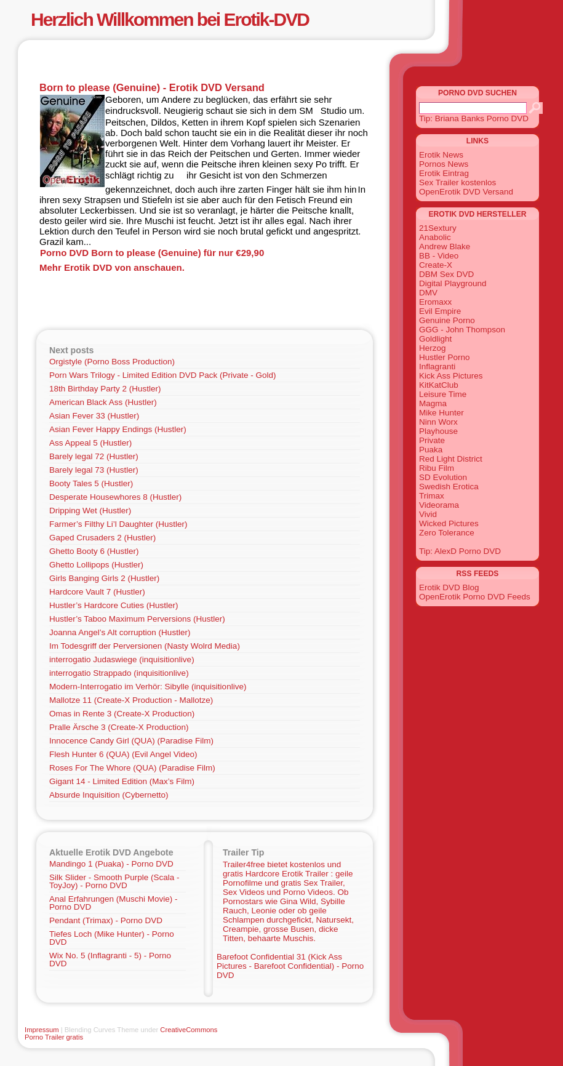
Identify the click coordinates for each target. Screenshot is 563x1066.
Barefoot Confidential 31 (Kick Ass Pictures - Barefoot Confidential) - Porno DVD (290, 966)
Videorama (439, 505)
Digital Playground (453, 283)
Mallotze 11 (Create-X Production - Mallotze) (131, 700)
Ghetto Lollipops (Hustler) (96, 564)
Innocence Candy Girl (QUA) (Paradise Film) (131, 740)
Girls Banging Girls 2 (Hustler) (104, 578)
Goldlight (435, 338)
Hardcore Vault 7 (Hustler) (97, 591)
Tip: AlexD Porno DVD (460, 551)
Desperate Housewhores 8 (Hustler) (115, 497)
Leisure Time (442, 394)
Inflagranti (437, 366)
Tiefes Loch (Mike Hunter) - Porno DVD (111, 938)
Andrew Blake (444, 246)
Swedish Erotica (449, 486)
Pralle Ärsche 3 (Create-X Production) (119, 727)
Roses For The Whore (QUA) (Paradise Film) (132, 767)
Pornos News (443, 164)
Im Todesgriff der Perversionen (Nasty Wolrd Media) (144, 646)
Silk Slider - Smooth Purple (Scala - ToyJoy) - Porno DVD (114, 881)
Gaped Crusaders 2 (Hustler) (102, 537)
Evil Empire (440, 311)
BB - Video (438, 255)
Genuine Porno (447, 320)
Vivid (428, 514)
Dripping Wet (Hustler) (90, 510)
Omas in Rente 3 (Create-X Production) (121, 713)
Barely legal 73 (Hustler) (93, 470)
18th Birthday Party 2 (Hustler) (105, 388)
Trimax (431, 495)
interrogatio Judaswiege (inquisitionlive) (121, 659)
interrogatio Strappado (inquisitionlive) (119, 673)
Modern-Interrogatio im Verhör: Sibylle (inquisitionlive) (147, 686)
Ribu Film (436, 468)
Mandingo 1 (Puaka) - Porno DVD (111, 863)
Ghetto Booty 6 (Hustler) (94, 551)
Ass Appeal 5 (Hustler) (90, 442)
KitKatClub (438, 385)
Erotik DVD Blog (449, 587)
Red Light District (450, 458)
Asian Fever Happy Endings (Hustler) (117, 429)
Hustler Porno (444, 357)
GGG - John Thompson (462, 329)
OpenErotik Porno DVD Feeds (474, 596)
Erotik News (441, 154)
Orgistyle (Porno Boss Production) (112, 361)
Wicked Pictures (449, 523)
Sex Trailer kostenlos (457, 182)
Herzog (432, 348)
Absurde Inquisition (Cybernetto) (109, 795)
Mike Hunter (441, 412)
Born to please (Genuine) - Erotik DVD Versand (152, 87)
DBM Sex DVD (446, 274)
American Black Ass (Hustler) (103, 402)
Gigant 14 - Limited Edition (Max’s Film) (121, 781)
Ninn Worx (438, 422)
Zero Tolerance (446, 532)
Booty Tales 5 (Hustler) (91, 483)
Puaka (430, 449)
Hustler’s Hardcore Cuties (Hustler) (113, 605)
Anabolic (435, 237)
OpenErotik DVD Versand (466, 191)
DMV (428, 292)
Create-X (435, 265)
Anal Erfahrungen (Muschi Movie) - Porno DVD (113, 903)
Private (432, 440)
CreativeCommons (188, 1029)
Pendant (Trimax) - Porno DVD (105, 920)
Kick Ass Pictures (451, 375)
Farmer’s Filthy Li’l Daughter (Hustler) (118, 524)
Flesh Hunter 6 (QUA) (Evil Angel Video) (123, 754)
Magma (433, 403)
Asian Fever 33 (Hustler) (94, 415)
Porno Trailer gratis (54, 1037)
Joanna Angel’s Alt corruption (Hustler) (119, 632)
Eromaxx (435, 302)
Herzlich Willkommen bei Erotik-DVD (170, 19)
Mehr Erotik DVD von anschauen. (112, 267)
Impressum (42, 1029)
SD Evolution (443, 477)
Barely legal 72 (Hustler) (93, 456)
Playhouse (438, 431)
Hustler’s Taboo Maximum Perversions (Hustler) (137, 618)
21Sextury (438, 228)
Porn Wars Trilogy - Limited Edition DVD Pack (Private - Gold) (162, 375)
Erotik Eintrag (444, 173)
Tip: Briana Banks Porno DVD (474, 118)
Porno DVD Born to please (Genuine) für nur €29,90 (152, 252)
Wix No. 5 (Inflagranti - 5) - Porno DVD (110, 959)
